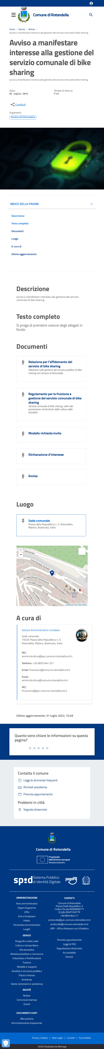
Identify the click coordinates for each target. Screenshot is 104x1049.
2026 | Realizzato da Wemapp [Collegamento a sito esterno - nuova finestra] (52, 1046)
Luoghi (26, 929)
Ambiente (27, 979)
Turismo (27, 962)
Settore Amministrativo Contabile (41, 630)
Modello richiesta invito (44, 433)
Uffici (27, 912)
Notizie (31, 29)
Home (12, 29)
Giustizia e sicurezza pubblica (27, 971)
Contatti (69, 898)
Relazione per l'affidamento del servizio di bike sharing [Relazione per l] (50, 364)
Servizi (27, 935)
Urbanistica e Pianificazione (26, 958)
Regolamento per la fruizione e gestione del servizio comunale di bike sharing (55, 398)
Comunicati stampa (27, 1000)
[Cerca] (91, 14)
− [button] (21, 555)
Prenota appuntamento (69, 940)
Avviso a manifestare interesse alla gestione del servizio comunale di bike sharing (48, 33)
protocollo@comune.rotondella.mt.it (69, 924)
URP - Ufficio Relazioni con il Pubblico (69, 928)
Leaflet (68, 605)
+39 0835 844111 (69, 916)
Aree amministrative (26, 903)
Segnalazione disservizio (69, 948)
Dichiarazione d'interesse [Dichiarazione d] (46, 454)
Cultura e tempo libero (26, 945)
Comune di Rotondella (51, 15)
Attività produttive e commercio (26, 954)
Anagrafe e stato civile (26, 941)
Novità (22, 29)
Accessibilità (69, 953)
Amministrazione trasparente (26, 1023)
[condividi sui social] (17, 104)
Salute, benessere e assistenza (27, 984)
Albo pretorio (27, 1019)
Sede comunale (39, 520)
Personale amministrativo (26, 925)
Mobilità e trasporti (27, 967)
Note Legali (57, 1037)
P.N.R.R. (69, 957)
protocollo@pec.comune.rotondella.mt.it (69, 920)
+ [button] (21, 550)
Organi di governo (27, 908)
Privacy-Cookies (40, 1037)
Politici (26, 920)
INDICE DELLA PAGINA (24, 204)
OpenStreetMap (80, 605)
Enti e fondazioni (26, 916)
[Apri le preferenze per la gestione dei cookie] (6, 1043)
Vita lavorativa (26, 950)
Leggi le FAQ (69, 944)
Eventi (27, 1004)
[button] (91, 3)
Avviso (33, 475)
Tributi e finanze (26, 975)
